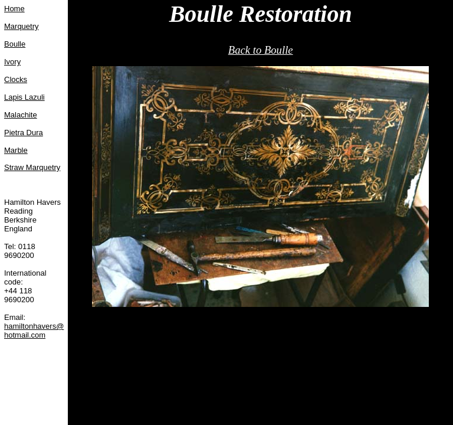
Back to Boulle (260, 50)
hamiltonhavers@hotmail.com (34, 330)
